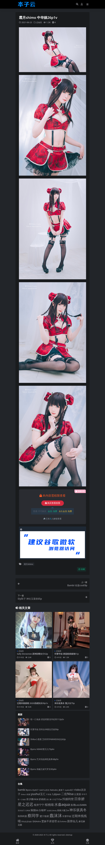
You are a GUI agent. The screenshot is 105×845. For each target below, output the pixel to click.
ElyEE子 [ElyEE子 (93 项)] (35, 790)
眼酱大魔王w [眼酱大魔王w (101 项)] (63, 810)
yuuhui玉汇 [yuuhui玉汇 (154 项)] (38, 794)
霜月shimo (28, 564)
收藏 (81, 569)
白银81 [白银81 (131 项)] (42, 810)
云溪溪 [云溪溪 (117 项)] (77, 794)
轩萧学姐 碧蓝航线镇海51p (67, 653)
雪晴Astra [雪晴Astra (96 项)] (36, 821)
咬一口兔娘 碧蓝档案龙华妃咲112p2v (47, 719)
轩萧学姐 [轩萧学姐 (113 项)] (67, 816)
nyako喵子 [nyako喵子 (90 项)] (69, 790)
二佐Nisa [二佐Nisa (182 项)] (67, 794)
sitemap (69, 835)
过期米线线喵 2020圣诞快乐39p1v (32, 703)
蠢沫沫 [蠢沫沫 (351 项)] (55, 815)
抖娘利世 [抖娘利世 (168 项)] (68, 799)
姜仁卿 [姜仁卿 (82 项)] (48, 799)
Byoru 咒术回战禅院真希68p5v (44, 759)
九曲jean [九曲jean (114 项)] (56, 794)
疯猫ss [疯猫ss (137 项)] (34, 810)
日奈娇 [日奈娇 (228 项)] (79, 798)
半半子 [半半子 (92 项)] (84, 794)
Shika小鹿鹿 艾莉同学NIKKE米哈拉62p (48, 739)
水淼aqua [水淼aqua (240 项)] (62, 804)
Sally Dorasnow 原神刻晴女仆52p (32, 653)
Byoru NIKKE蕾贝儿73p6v (42, 749)
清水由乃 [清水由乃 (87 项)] (21, 810)
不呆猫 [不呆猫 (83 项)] (48, 794)
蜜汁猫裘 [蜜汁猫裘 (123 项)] (44, 816)
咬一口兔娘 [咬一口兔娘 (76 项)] (22, 799)
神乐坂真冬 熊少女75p (65, 703)
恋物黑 (39, 22)
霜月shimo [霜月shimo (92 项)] (62, 821)
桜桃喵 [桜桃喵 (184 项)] (49, 804)
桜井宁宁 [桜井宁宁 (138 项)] (39, 805)
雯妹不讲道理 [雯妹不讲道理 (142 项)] (49, 821)
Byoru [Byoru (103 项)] (29, 790)
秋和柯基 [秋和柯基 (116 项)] (22, 816)
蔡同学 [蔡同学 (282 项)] (33, 815)
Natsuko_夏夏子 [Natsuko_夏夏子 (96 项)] (57, 790)
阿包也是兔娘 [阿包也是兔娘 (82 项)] (26, 821)
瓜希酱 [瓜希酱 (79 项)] (27, 810)
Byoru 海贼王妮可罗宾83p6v (43, 769)
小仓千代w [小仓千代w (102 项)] (57, 799)
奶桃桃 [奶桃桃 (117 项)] (42, 799)
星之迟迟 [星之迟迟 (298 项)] (25, 804)
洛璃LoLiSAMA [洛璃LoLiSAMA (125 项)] (78, 805)
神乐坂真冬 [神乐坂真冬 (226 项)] (78, 809)
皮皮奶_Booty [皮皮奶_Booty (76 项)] (52, 811)
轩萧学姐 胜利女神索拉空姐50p (44, 729)
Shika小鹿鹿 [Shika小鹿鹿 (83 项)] (25, 794)
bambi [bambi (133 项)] (21, 789)
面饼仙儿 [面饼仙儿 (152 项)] (72, 821)
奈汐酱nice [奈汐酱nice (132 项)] (32, 799)
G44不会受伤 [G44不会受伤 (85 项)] (44, 790)
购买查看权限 (52, 503)
